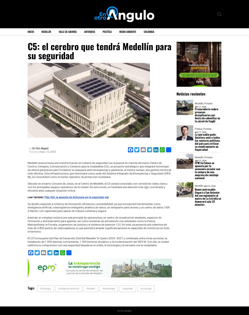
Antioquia (89, 32)
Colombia (149, 32)
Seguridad (128, 288)
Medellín (46, 32)
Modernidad (109, 288)
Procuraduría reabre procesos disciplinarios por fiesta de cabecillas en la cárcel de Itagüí (207, 115)
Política (107, 32)
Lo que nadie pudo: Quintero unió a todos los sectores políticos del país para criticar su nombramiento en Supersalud (207, 142)
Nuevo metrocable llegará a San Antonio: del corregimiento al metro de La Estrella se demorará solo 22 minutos (208, 197)
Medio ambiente (127, 32)
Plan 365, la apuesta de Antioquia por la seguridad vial (76, 197)
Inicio (31, 32)
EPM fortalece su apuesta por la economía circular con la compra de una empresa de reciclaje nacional (207, 170)
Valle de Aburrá (68, 32)
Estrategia (45, 288)
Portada (208, 103)
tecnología (146, 288)
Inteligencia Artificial (68, 288)
